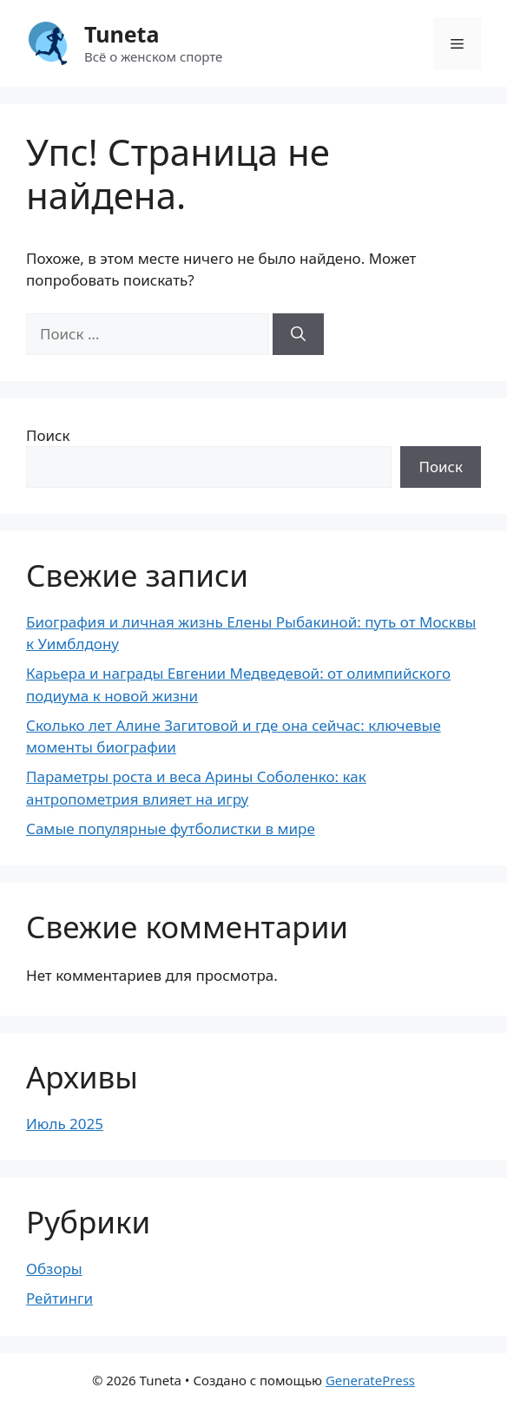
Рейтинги (59, 1298)
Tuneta (121, 34)
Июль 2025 (64, 1124)
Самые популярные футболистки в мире (170, 828)
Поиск (48, 435)
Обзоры (54, 1269)
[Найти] (298, 334)
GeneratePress (370, 1380)
